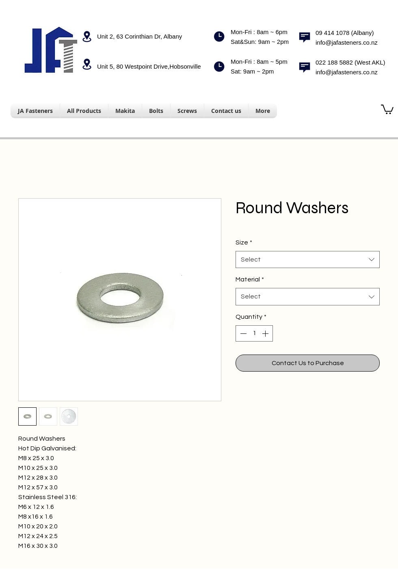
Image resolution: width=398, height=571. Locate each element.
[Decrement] (242, 333)
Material (250, 279)
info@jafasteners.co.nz (347, 42)
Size (244, 242)
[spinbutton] (254, 333)
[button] (387, 109)
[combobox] (308, 259)
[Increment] (266, 333)
